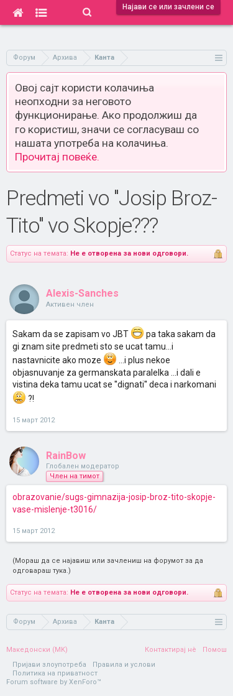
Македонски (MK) (37, 650)
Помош (215, 650)
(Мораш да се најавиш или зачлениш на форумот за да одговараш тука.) (107, 566)
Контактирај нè (170, 650)
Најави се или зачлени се (168, 6)
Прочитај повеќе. (57, 157)
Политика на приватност (55, 673)
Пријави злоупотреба (49, 665)
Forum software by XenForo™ (53, 682)
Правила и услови (124, 665)
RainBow (66, 456)
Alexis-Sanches (82, 293)
